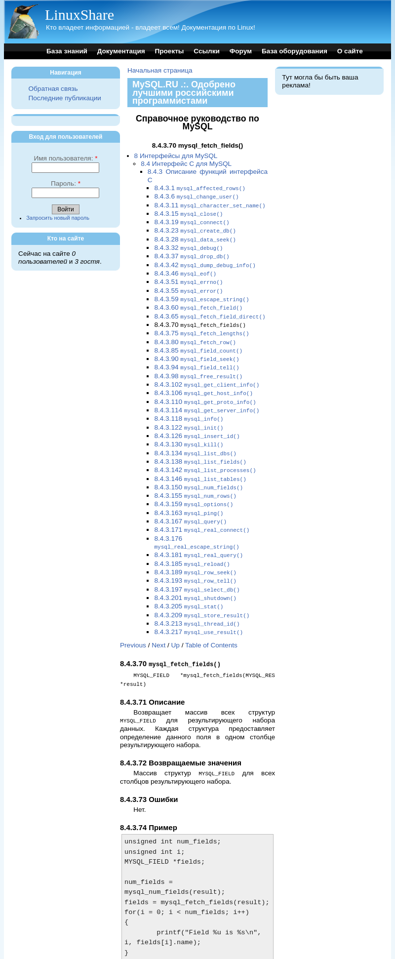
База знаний (66, 51)
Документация (121, 51)
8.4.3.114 (206, 397)
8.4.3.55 (188, 284)
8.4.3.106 (203, 381)
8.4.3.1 (199, 188)
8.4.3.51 (188, 276)
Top (125, 944)
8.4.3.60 (198, 300)
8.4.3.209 (201, 591)
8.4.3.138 (200, 445)
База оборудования (294, 51)
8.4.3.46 (185, 268)
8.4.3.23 (195, 228)
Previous (133, 619)
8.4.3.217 (198, 606)
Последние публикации (64, 98)
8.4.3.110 (205, 389)
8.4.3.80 (195, 333)
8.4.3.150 (198, 470)
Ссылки (207, 51)
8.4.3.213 (196, 598)
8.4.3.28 (195, 236)
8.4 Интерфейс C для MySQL (186, 163)
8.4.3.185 (192, 542)
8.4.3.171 (201, 510)
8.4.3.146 (200, 462)
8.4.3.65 (209, 309)
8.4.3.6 (196, 196)
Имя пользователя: (65, 158)
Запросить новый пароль (57, 218)
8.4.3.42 (204, 260)
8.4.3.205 (188, 582)
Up (175, 619)
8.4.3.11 (209, 204)
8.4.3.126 (196, 421)
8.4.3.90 (196, 349)
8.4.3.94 (196, 356)
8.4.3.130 (188, 429)
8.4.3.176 (196, 522)
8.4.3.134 (195, 437)
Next (158, 619)
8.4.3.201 (195, 574)
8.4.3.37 (191, 252)
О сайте (350, 51)
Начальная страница (160, 70)
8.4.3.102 (206, 373)
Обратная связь (53, 88)
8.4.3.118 (188, 405)
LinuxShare (79, 14)
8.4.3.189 (195, 550)
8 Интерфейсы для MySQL (176, 156)
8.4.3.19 (191, 220)
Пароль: (65, 183)
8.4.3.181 (198, 534)
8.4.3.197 (196, 566)
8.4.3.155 (195, 477)
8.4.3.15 (188, 212)
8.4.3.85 (198, 341)
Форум (241, 51)
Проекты (169, 51)
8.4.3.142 (205, 453)
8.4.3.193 (195, 558)
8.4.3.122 (188, 413)
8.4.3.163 (188, 494)
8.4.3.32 (188, 244)
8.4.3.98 (198, 365)
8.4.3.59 (201, 292)
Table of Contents (211, 619)
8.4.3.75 (201, 324)
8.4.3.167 (190, 502)
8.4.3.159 (193, 485)
